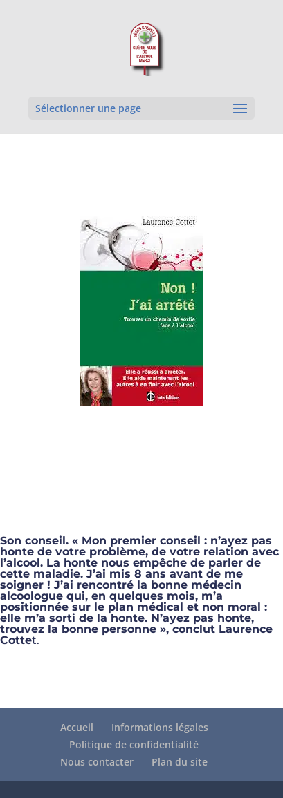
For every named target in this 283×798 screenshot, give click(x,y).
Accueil (76, 727)
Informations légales (159, 727)
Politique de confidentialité (134, 744)
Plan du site (180, 761)
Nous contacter (97, 761)
